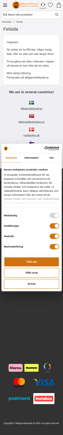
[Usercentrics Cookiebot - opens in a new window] (45, 148)
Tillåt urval (31, 272)
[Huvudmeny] (5, 5)
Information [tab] (32, 157)
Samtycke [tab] (11, 157)
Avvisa (32, 283)
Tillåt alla (31, 261)
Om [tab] (52, 157)
